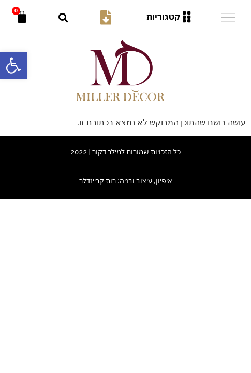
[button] (63, 17)
